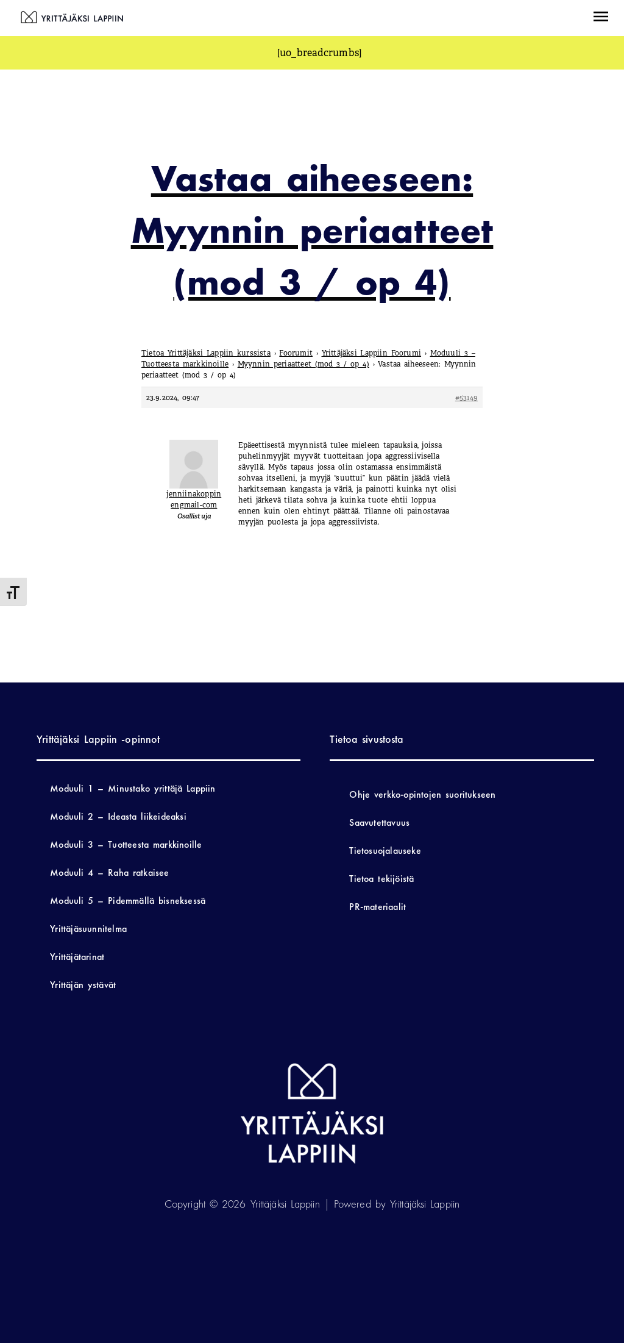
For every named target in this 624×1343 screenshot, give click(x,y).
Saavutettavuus (379, 822)
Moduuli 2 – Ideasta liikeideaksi (118, 816)
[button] (600, 18)
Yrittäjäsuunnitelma (88, 928)
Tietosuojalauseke (384, 850)
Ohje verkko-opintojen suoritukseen (422, 794)
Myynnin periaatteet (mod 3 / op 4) (303, 364)
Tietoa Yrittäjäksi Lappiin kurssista (206, 353)
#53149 (466, 398)
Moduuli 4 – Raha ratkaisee (109, 872)
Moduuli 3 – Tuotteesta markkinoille (126, 844)
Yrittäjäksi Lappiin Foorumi (372, 353)
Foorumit (296, 353)
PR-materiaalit (377, 906)
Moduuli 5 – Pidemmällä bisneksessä (127, 900)
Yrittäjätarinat (77, 956)
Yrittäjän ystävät (83, 984)
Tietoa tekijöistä (381, 878)
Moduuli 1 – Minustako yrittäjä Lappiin (132, 788)
